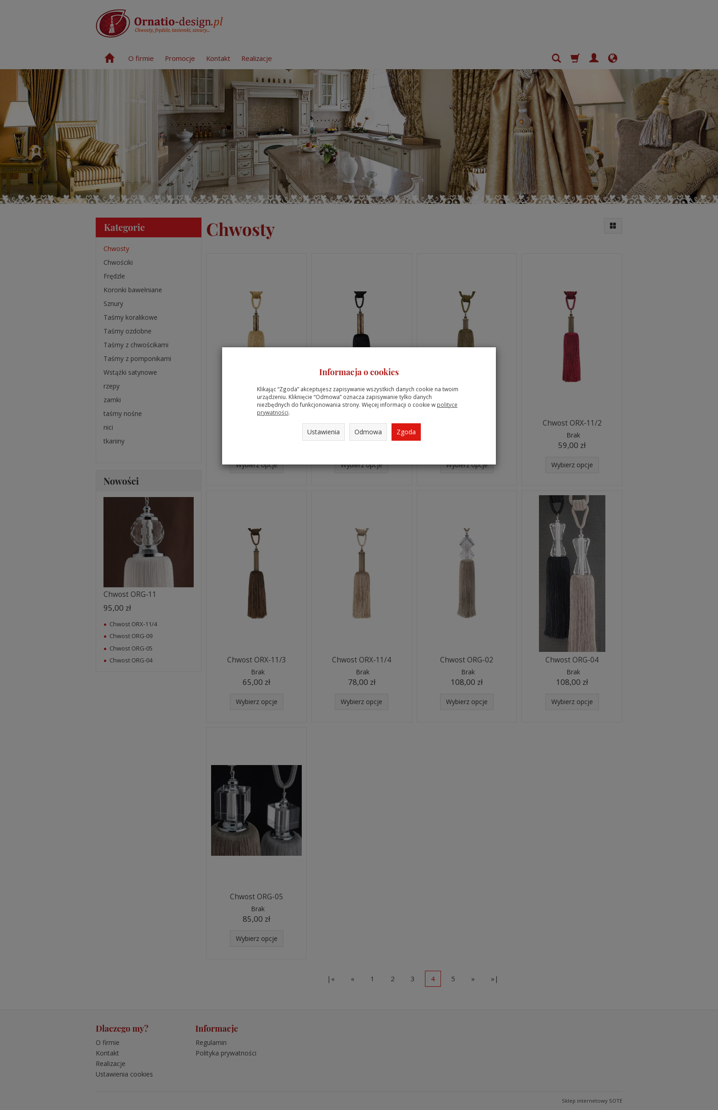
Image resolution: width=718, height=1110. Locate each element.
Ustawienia (323, 431)
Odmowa (368, 431)
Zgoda (406, 431)
